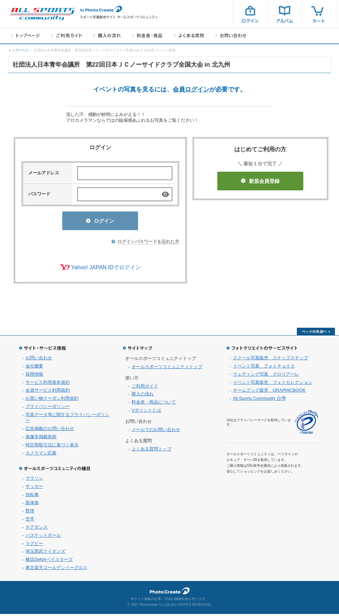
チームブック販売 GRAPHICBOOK (269, 392)
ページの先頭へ (316, 333)
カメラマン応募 (41, 455)
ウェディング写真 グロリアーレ (266, 376)
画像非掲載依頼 (41, 438)
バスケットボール (43, 537)
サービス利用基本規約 (48, 384)
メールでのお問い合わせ (156, 431)
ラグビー (34, 545)
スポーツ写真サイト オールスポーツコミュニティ (42, 13)
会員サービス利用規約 (48, 392)
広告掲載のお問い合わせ (50, 430)
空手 (30, 521)
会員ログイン (191, 89)
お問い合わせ (231, 35)
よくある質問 (188, 35)
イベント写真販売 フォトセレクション (272, 384)
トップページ (25, 35)
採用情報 (34, 376)
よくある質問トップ (151, 451)
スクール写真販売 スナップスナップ (270, 359)
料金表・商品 (147, 35)
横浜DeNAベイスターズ (49, 561)
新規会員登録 (260, 181)
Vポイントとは (146, 412)
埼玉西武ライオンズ (45, 553)
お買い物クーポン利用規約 (52, 400)
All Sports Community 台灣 (259, 400)
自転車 (32, 496)
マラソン (34, 480)
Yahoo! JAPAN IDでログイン (106, 269)
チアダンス (37, 529)
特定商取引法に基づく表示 (52, 446)
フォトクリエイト (170, 593)
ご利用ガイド (66, 35)
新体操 (32, 504)
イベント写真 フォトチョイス (264, 368)
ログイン (250, 13)
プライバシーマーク (306, 424)
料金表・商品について (154, 404)
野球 (30, 512)
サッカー (34, 488)
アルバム (285, 13)
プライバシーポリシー (48, 408)
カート (319, 13)
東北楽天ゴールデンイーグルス (56, 569)
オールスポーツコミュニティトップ (167, 368)
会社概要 (34, 368)
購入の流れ (107, 35)
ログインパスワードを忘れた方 (148, 243)
